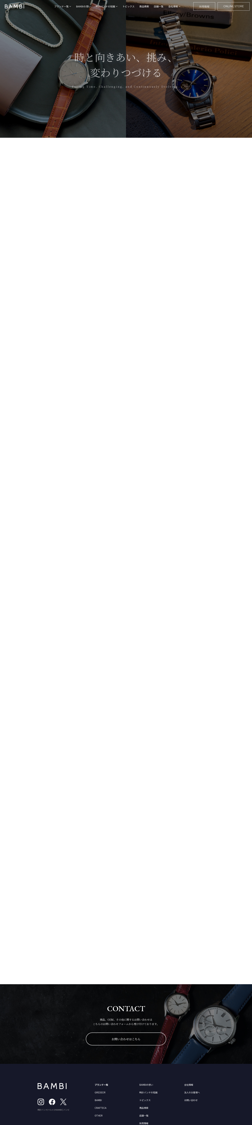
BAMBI (98, 1100)
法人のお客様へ (192, 1092)
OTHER (99, 1115)
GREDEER (100, 1092)
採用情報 (204, 6)
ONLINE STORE (233, 6)
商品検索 (144, 6)
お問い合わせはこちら (126, 1039)
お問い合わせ (191, 1100)
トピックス (128, 6)
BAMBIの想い (83, 6)
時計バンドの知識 (148, 1092)
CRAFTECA (100, 1107)
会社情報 (188, 1084)
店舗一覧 (158, 6)
